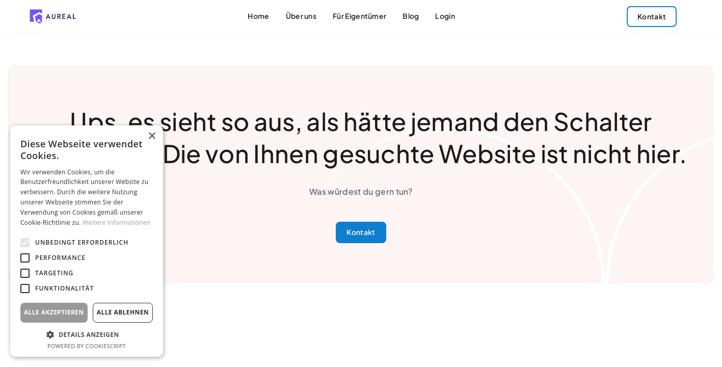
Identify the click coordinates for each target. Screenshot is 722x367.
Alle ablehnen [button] (123, 312)
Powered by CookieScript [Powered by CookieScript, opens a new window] (86, 346)
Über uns (301, 16)
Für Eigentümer (359, 16)
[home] (52, 16)
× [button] (151, 136)
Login (445, 16)
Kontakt (360, 232)
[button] (86, 334)
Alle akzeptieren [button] (54, 312)
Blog (411, 16)
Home (258, 16)
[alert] (86, 241)
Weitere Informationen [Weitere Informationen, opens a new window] (117, 222)
